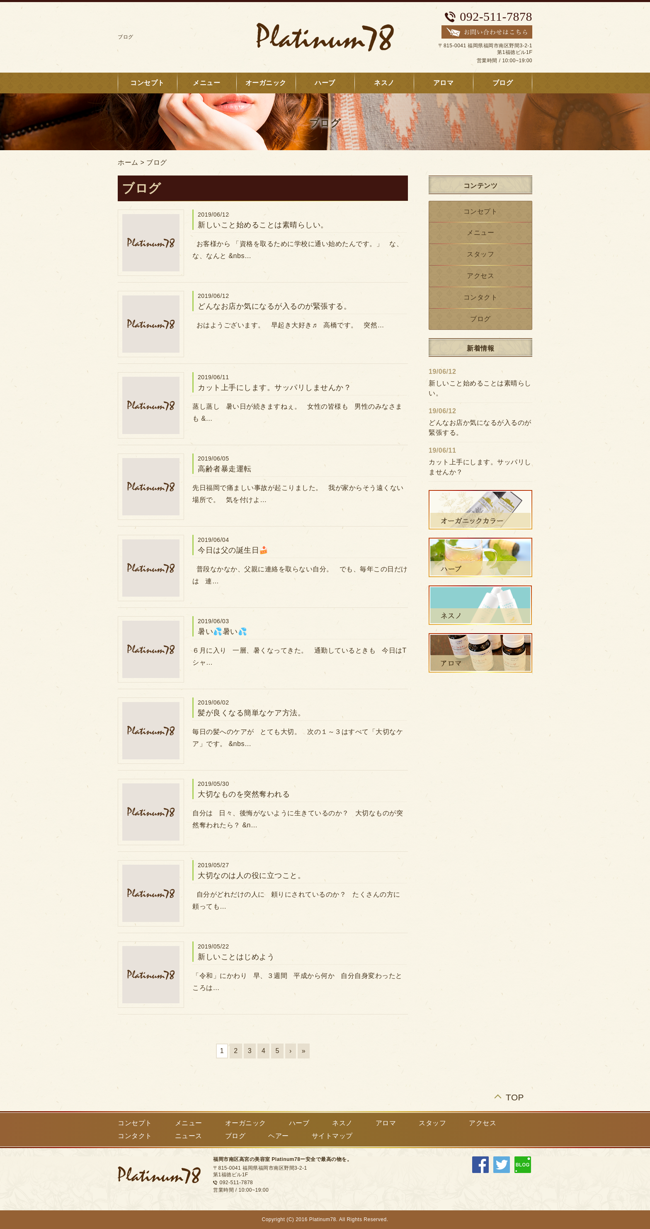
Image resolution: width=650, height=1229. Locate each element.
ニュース (188, 1135)
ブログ (502, 82)
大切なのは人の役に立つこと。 (251, 875)
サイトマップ (332, 1135)
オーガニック (265, 82)
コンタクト (480, 297)
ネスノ (384, 82)
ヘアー (278, 1135)
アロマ (443, 82)
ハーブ (325, 82)
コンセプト (147, 82)
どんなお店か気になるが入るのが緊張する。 (274, 306)
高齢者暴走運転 (225, 469)
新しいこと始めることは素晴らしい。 (263, 225)
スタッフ (480, 254)
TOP (515, 1097)
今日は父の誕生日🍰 (233, 550)
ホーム (128, 162)
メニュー (206, 82)
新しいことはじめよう (236, 957)
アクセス (480, 275)
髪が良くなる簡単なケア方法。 (251, 713)
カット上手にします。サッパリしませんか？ (274, 387)
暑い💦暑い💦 (222, 631)
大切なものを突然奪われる (244, 794)
